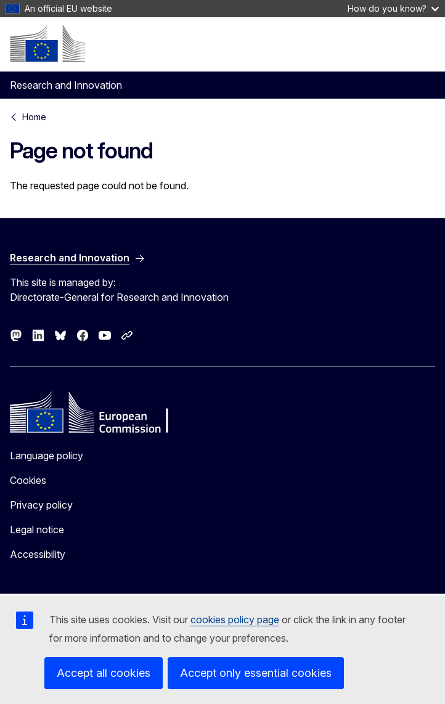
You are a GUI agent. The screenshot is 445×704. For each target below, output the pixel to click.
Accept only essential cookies (256, 672)
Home (34, 117)
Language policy (46, 455)
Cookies (28, 480)
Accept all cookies (103, 672)
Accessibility (37, 554)
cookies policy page (234, 619)
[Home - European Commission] (47, 43)
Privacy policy (41, 505)
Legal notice (37, 529)
